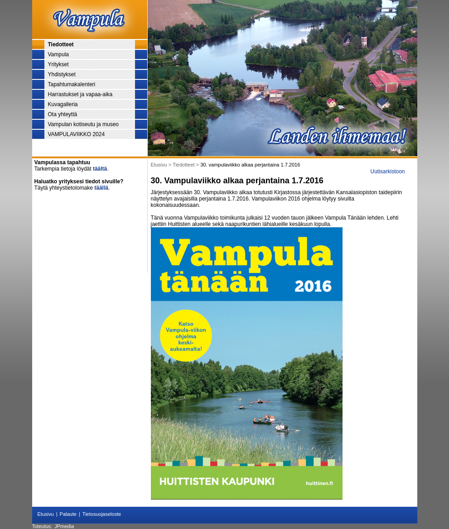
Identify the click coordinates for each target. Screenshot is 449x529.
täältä (100, 169)
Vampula (58, 54)
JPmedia (64, 526)
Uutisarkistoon (387, 171)
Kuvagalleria (63, 104)
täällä (101, 188)
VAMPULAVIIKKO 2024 (76, 134)
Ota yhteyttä (62, 114)
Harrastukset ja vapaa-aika (80, 94)
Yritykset (58, 64)
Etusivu (46, 514)
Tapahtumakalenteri (72, 84)
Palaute (68, 514)
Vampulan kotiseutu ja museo (83, 124)
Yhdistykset (62, 74)
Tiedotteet (61, 44)
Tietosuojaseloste (101, 514)
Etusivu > (162, 164)
